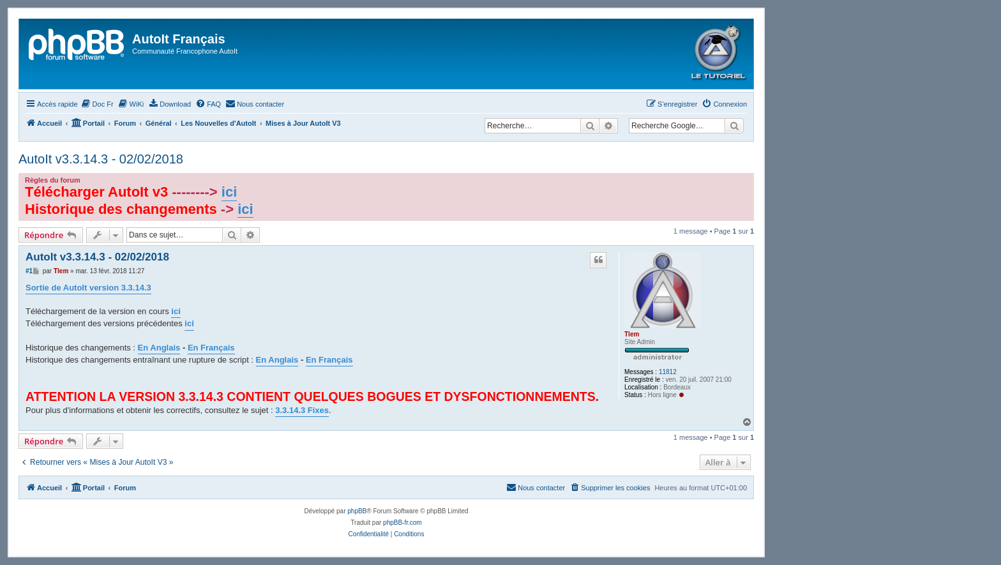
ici (229, 192)
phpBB (356, 511)
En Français (211, 347)
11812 (668, 371)
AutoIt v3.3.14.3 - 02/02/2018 (101, 159)
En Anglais (159, 347)
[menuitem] (97, 104)
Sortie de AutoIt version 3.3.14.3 (88, 287)
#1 (29, 271)
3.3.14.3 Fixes (302, 410)
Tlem (631, 334)
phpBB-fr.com (402, 522)
